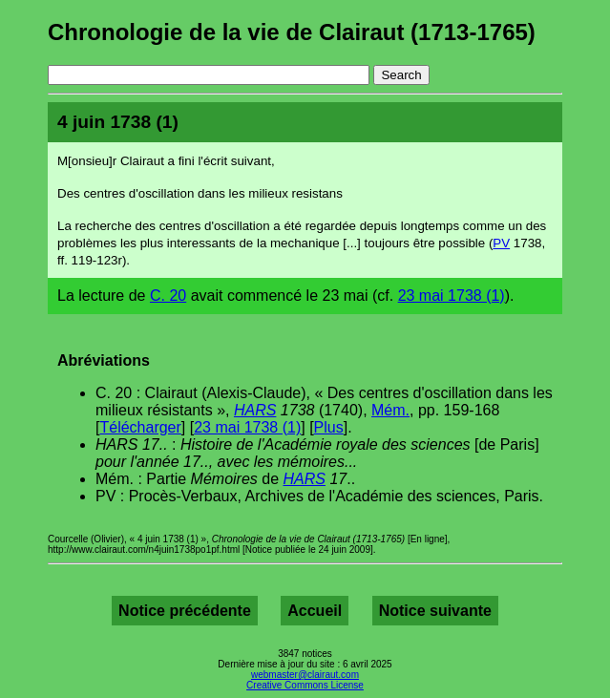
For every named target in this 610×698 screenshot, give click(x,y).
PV (501, 243)
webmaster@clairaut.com (305, 674)
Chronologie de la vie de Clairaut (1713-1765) (292, 32)
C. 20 (168, 295)
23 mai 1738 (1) (451, 295)
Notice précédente (184, 611)
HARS (255, 410)
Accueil (314, 611)
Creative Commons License (305, 685)
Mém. (390, 410)
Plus (329, 427)
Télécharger (139, 427)
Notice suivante (435, 611)
